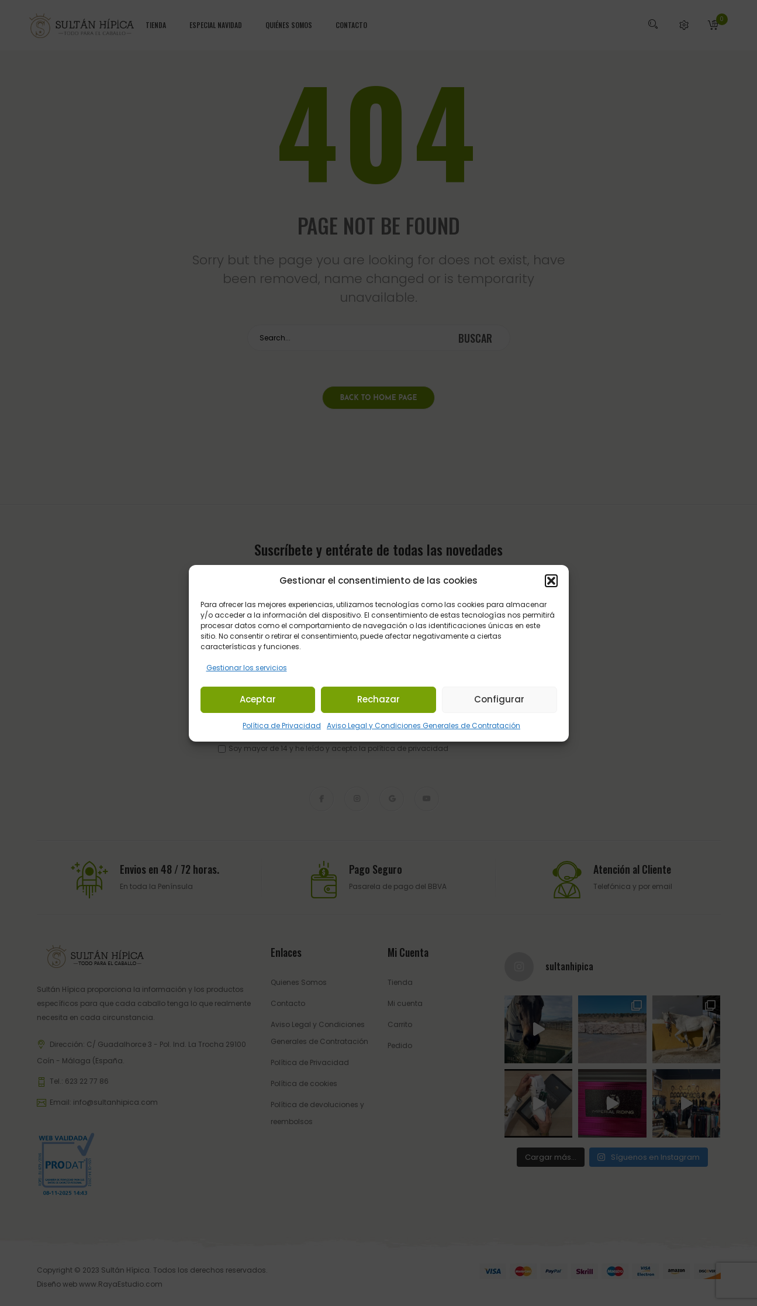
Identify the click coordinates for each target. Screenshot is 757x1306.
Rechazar (378, 699)
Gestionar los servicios (246, 668)
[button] (551, 581)
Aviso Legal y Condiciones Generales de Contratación (423, 725)
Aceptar (258, 699)
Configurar (499, 699)
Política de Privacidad (282, 725)
